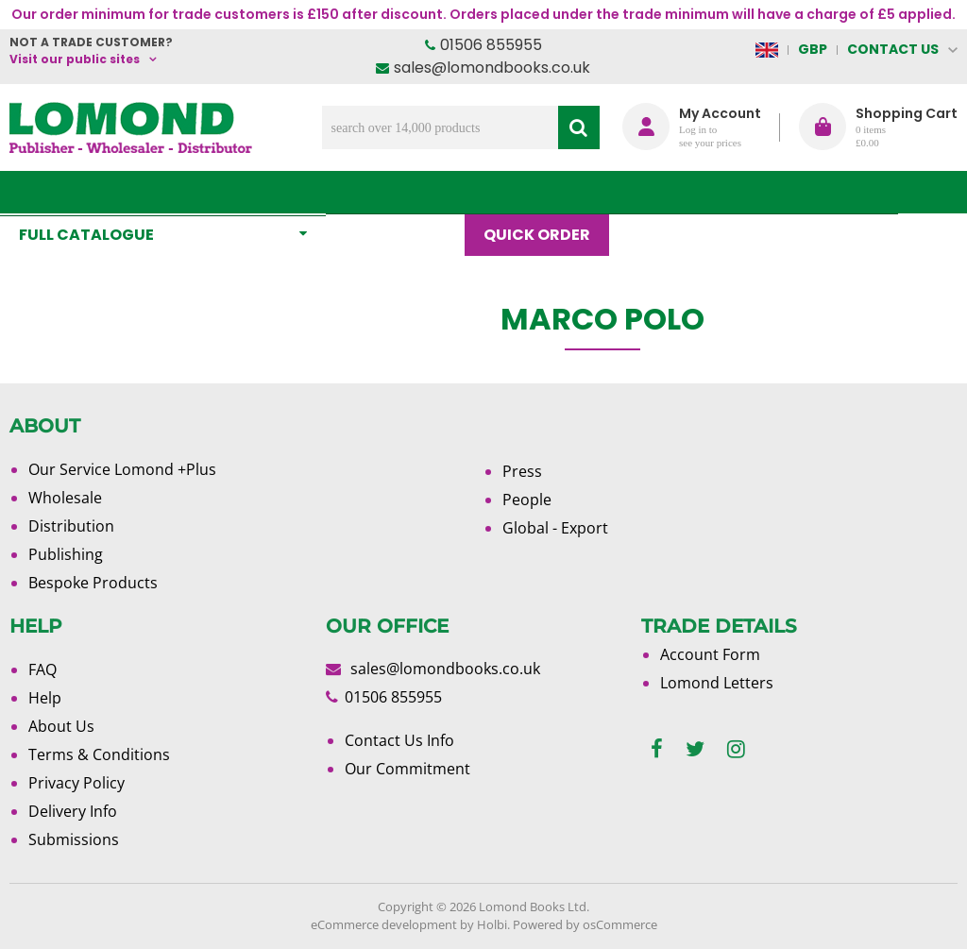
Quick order (546, 192)
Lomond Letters (716, 682)
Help (44, 697)
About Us (757, 192)
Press (522, 471)
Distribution (71, 526)
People (526, 499)
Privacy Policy (76, 782)
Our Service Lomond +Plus (122, 469)
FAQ (42, 669)
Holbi (492, 924)
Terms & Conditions (99, 754)
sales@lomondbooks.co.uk (492, 67)
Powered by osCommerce (585, 924)
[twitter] (695, 749)
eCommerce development (384, 924)
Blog (658, 192)
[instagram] (736, 749)
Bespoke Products (93, 582)
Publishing (65, 554)
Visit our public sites (74, 59)
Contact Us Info (399, 740)
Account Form (710, 654)
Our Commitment (407, 768)
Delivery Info (72, 811)
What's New (404, 192)
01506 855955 (491, 45)
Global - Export (555, 527)
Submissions (73, 839)
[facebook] (657, 749)
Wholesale (65, 497)
